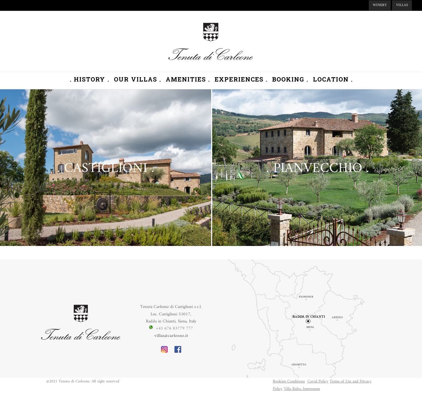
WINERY (380, 5)
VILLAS (402, 5)
